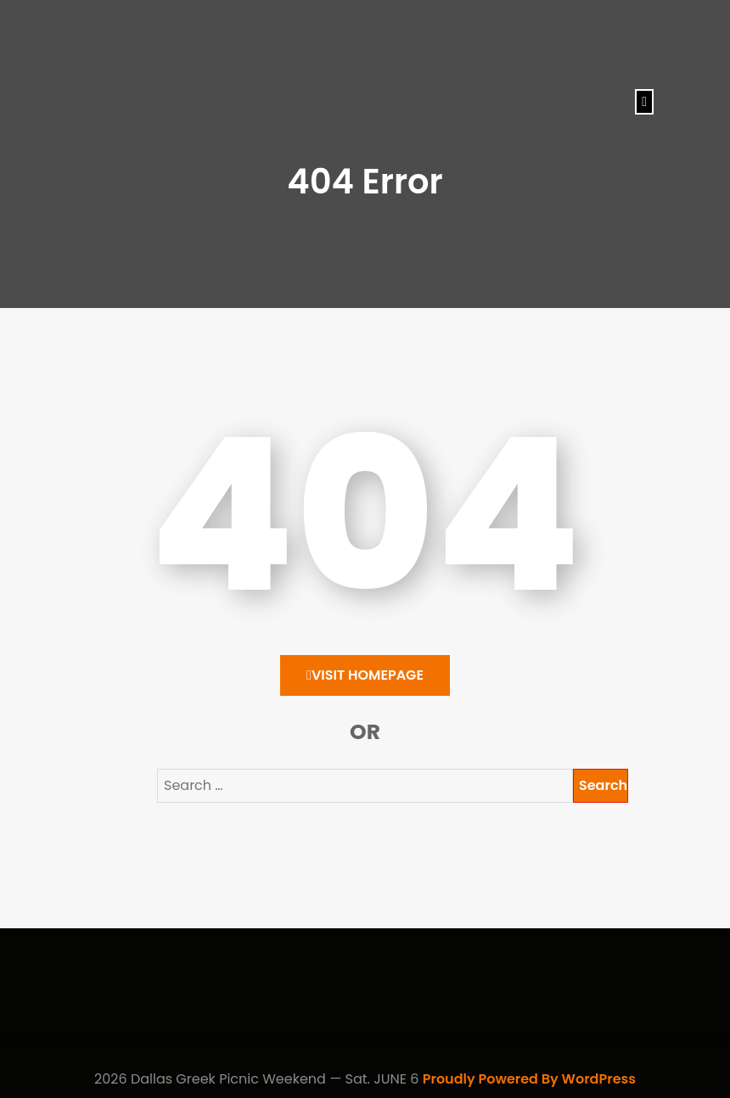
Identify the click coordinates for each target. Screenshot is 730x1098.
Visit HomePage (365, 675)
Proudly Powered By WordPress (529, 1079)
